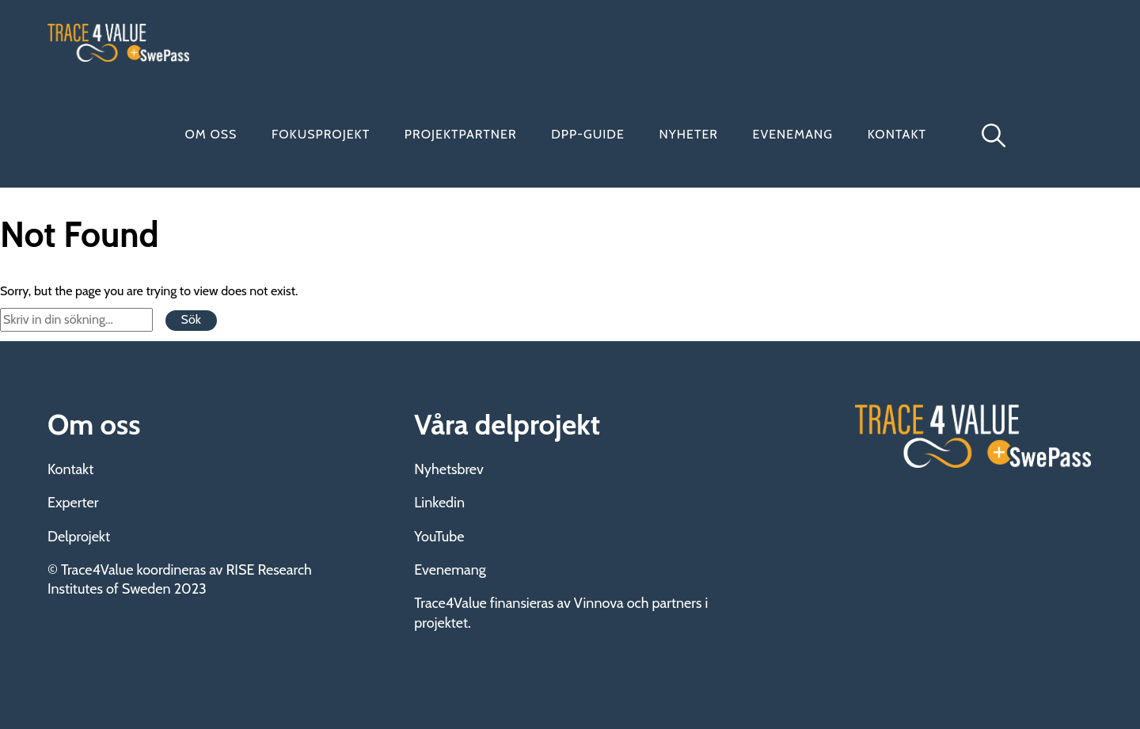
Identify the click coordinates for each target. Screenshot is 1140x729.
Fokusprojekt (321, 134)
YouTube (439, 536)
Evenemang (793, 134)
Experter (73, 502)
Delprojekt (79, 536)
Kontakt (897, 134)
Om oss (211, 134)
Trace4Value (119, 43)
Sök (191, 319)
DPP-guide (588, 134)
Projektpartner (461, 134)
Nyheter (688, 134)
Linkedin (439, 502)
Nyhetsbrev (449, 469)
